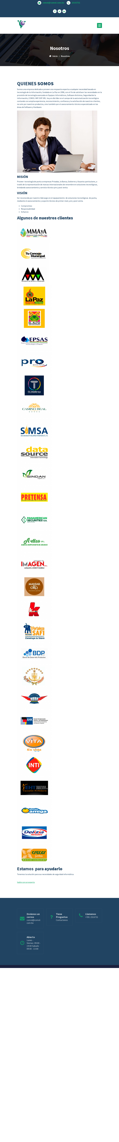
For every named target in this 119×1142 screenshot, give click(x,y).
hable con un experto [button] (26, 913)
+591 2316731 (91, 923)
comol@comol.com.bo (53, 2)
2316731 (76, 2)
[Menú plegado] (99, 25)
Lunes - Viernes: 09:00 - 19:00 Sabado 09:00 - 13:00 (33, 951)
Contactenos (62, 926)
